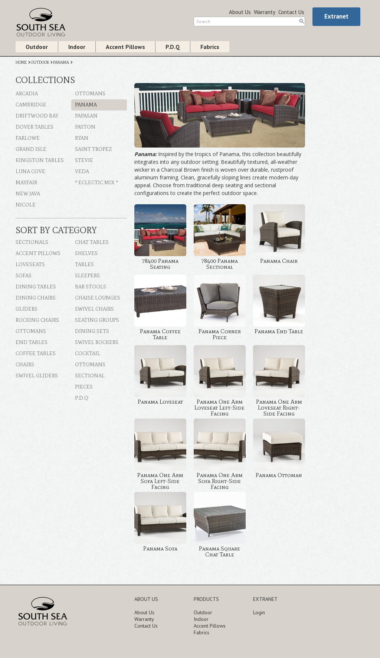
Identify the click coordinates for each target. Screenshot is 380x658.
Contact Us (291, 12)
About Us (240, 12)
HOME (21, 62)
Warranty (264, 12)
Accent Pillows (125, 46)
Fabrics (209, 46)
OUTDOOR (40, 62)
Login (259, 612)
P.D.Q (173, 46)
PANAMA (61, 62)
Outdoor (37, 46)
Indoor (76, 46)
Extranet (336, 16)
